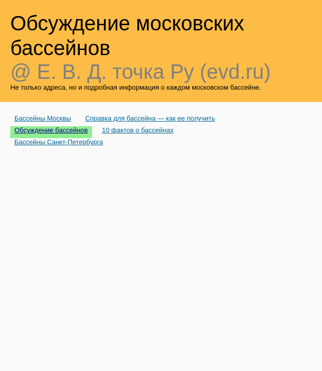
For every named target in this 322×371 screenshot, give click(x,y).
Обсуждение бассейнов (51, 130)
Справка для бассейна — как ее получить (150, 118)
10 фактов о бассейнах (137, 130)
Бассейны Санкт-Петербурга (58, 142)
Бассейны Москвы (42, 118)
